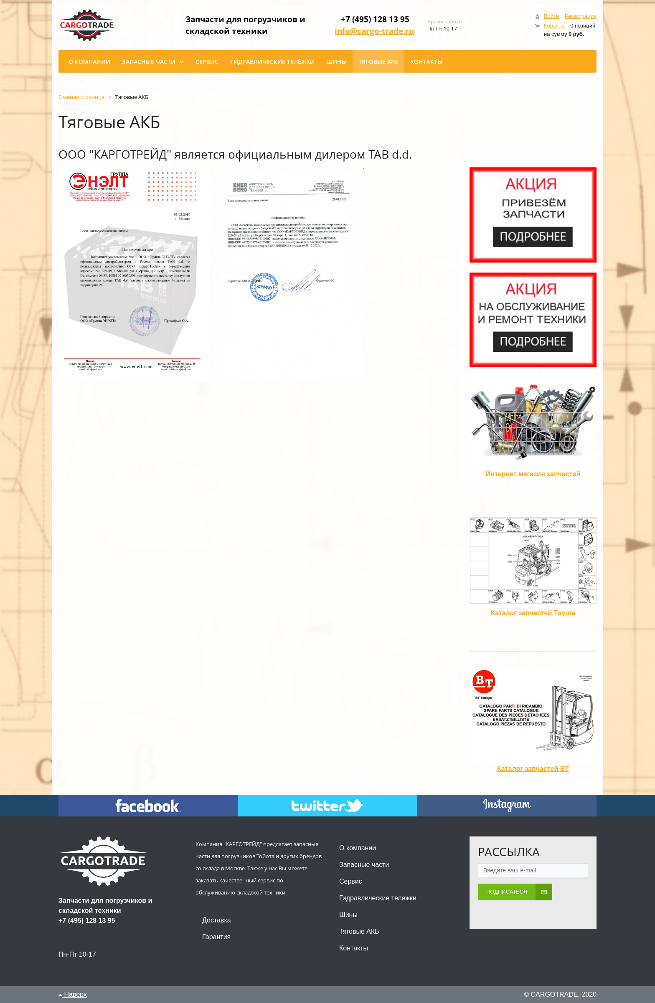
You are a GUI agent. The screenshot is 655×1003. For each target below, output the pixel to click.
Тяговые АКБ (359, 931)
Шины (348, 914)
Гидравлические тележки (377, 898)
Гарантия (216, 936)
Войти (551, 16)
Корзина (554, 26)
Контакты (353, 948)
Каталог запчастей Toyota (533, 612)
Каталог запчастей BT (533, 768)
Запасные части (364, 864)
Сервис (350, 881)
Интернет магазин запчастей (533, 473)
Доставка (216, 920)
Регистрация (581, 16)
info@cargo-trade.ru (378, 31)
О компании (357, 847)
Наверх (72, 994)
